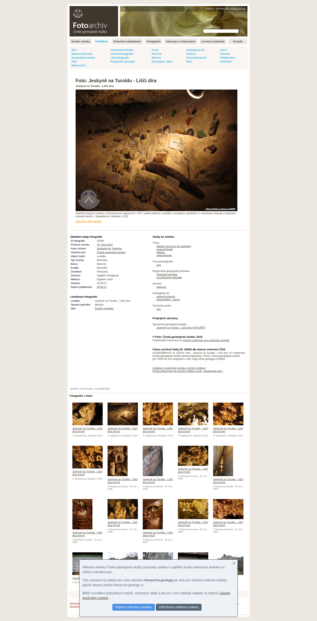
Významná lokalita (122, 49)
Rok (74, 49)
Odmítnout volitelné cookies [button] (179, 607)
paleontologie (164, 255)
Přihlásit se (238, 9)
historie (160, 252)
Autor (223, 49)
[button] (234, 563)
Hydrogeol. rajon (162, 61)
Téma (155, 49)
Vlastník (225, 53)
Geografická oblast (83, 57)
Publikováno (228, 57)
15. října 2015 (105, 244)
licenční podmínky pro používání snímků (206, 340)
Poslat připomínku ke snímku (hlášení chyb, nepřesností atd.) (187, 371)
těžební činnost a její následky (173, 246)
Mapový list (79, 65)
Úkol (189, 61)
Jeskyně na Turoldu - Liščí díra (174, 327)
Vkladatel (225, 61)
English (113, 8)
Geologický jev (195, 49)
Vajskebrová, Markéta (109, 248)
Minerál (156, 57)
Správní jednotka (82, 53)
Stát (74, 61)
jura (158, 264)
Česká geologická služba (111, 252)
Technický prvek (196, 57)
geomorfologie (164, 249)
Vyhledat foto (212, 27)
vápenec (161, 287)
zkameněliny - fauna (168, 299)
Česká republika (104, 308)
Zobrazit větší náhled (88, 221)
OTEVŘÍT (198, 327)
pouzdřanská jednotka (169, 277)
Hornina (156, 53)
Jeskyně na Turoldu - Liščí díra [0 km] (87, 428)
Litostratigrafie (120, 57)
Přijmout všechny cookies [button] (133, 607)
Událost (191, 53)
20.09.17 (102, 287)
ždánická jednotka (166, 274)
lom (158, 309)
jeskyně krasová (165, 296)
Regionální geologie (123, 61)
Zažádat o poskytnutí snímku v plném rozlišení (179, 368)
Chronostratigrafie (122, 53)
